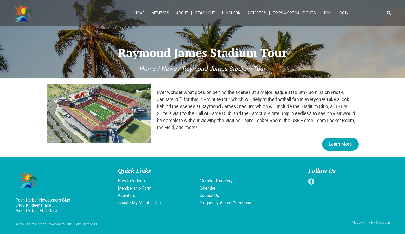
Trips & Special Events (294, 13)
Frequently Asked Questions (225, 202)
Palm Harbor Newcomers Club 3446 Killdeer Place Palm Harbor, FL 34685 (42, 205)
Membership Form (134, 188)
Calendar (207, 188)
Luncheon (231, 13)
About (182, 13)
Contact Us (209, 195)
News (169, 68)
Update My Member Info (140, 202)
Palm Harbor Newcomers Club (49, 224)
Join (327, 13)
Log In (343, 13)
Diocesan (383, 222)
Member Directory (216, 180)
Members (160, 13)
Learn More (340, 144)
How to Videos (131, 180)
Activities (256, 13)
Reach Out (205, 13)
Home (139, 13)
